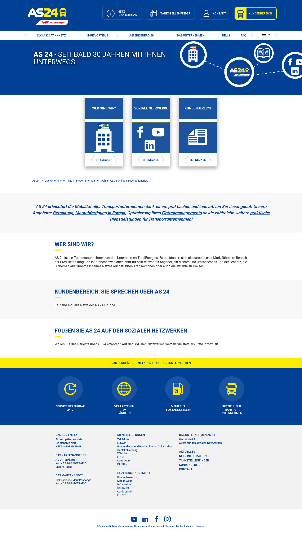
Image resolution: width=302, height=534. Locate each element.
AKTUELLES (187, 451)
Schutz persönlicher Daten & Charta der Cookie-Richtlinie (164, 526)
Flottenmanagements (182, 212)
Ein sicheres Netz (65, 442)
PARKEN (122, 464)
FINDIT (121, 457)
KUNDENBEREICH (191, 464)
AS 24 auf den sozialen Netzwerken (200, 442)
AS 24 (35, 180)
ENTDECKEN (104, 159)
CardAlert (123, 488)
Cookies (200, 526)
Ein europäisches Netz (68, 439)
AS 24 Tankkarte (65, 459)
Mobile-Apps (124, 480)
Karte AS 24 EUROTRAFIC (70, 463)
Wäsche (122, 453)
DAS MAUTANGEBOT (69, 475)
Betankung (63, 212)
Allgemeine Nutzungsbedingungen (115, 526)
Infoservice (124, 484)
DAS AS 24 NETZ (66, 435)
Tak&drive (123, 439)
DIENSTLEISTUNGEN (131, 435)
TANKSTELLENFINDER (194, 460)
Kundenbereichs (127, 477)
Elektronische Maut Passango (73, 480)
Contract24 (123, 460)
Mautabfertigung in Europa (100, 212)
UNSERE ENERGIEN (141, 35)
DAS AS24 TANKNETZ (51, 35)
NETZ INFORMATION (68, 446)
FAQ (243, 35)
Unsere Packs (63, 466)
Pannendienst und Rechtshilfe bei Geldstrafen (144, 446)
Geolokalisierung (127, 450)
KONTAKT (185, 469)
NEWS (226, 35)
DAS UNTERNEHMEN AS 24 (197, 435)
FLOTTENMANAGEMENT (133, 472)
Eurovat (121, 442)
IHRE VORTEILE (97, 35)
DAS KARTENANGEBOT (70, 455)
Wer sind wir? (187, 439)
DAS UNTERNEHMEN (191, 35)
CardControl (124, 491)
